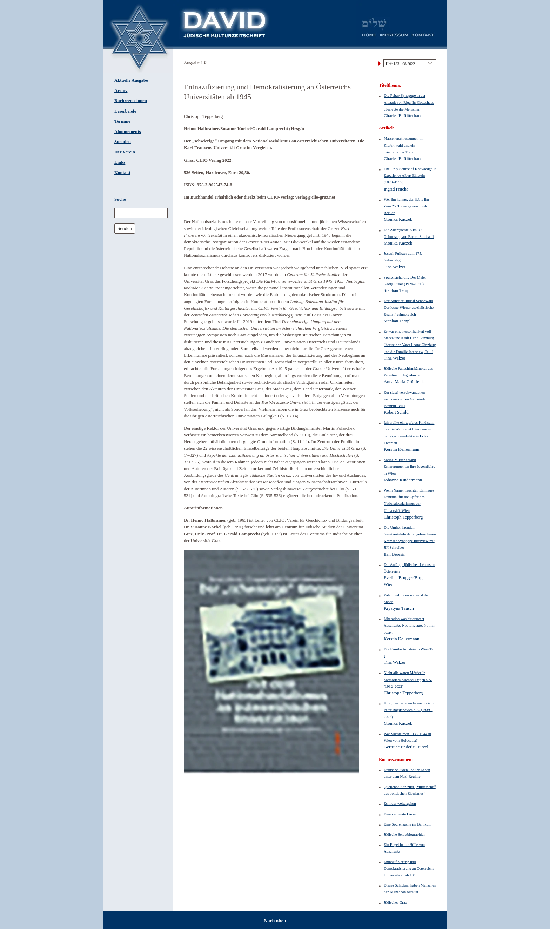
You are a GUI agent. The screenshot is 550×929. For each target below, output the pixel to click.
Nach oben (275, 920)
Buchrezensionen (130, 100)
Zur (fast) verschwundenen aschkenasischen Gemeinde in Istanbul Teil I (406, 399)
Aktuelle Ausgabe (131, 80)
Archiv (120, 90)
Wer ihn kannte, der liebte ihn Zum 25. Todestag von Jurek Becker (406, 206)
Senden (124, 228)
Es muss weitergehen (400, 803)
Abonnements (127, 131)
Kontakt (122, 172)
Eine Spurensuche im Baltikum (407, 824)
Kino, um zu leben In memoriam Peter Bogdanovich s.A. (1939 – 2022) (409, 710)
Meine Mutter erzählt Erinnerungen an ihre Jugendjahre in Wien (409, 466)
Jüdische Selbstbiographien (404, 834)
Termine (122, 121)
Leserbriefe (125, 111)
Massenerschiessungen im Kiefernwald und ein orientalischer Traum (403, 145)
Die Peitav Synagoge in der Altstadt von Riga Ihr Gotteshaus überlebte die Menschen (409, 102)
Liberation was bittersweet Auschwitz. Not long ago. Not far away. (409, 625)
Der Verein (124, 151)
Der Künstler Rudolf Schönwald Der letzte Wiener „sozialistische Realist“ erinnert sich (409, 307)
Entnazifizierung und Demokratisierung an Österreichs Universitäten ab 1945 (409, 868)
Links (119, 162)
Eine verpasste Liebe (400, 814)
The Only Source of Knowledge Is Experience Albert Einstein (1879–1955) (410, 175)
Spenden (122, 141)
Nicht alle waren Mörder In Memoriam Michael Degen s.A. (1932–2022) (408, 679)
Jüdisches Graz (395, 902)
